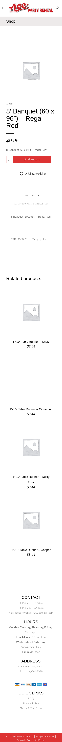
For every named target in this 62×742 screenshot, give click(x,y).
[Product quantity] (9, 159)
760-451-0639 (34, 602)
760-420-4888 (34, 607)
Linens (9, 103)
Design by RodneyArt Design (31, 740)
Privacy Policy (31, 703)
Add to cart (32, 159)
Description (31, 195)
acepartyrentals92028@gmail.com (34, 612)
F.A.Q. (31, 698)
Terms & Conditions (31, 708)
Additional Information (31, 204)
